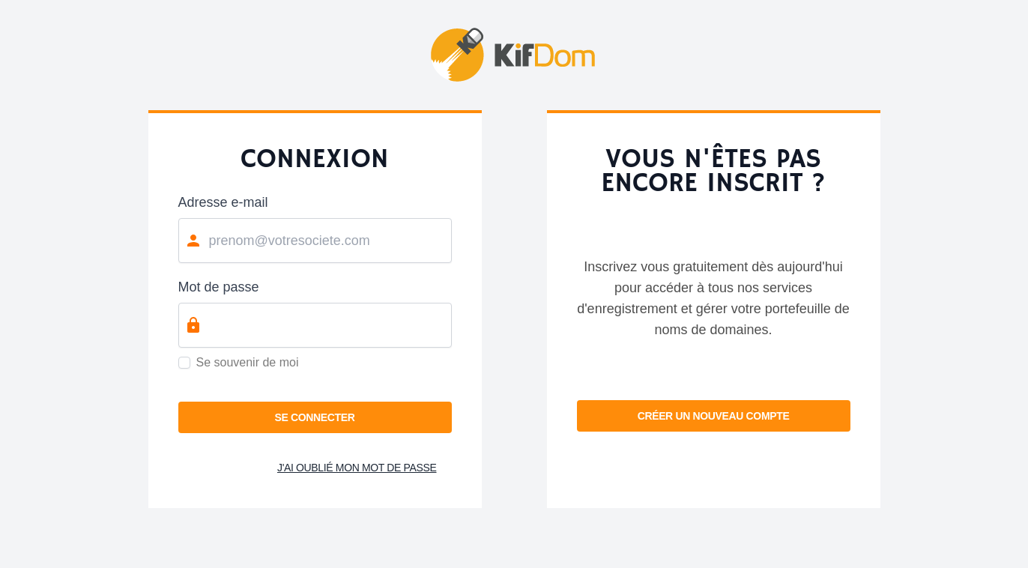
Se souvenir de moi (247, 362)
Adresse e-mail (223, 202)
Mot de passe (218, 287)
